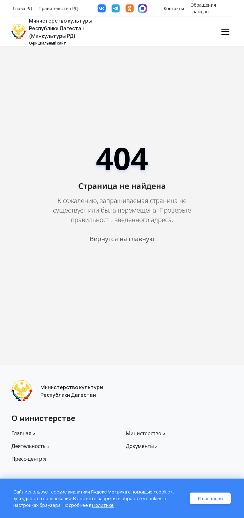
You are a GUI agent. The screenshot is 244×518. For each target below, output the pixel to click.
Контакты (174, 8)
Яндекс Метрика (109, 492)
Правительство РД (58, 8)
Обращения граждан (203, 8)
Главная (23, 433)
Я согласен (210, 498)
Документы (142, 446)
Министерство (146, 433)
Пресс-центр (29, 458)
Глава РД (22, 8)
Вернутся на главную (122, 238)
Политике (103, 505)
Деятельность (30, 446)
